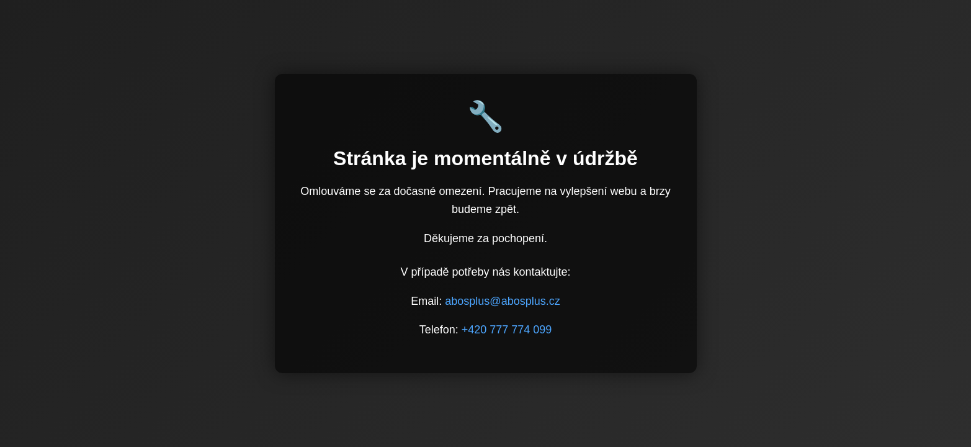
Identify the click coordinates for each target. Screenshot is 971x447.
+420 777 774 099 (507, 329)
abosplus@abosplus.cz (502, 301)
